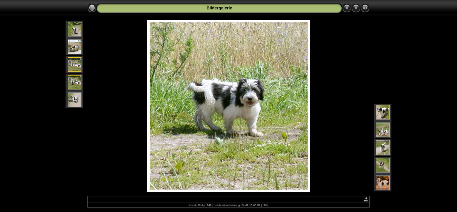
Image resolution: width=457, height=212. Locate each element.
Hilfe (265, 205)
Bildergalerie (219, 8)
